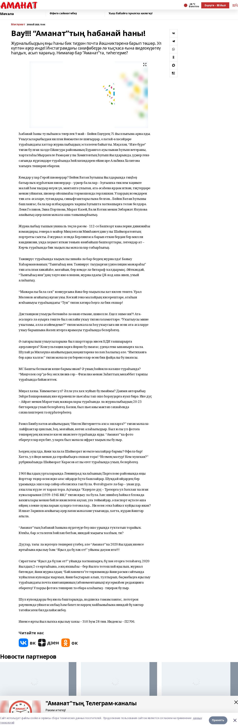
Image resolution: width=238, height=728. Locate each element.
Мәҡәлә (7, 14)
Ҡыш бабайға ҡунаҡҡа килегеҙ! (130, 13)
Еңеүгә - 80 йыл (215, 5)
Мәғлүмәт (18, 24)
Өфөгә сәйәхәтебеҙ (63, 13)
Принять (218, 720)
